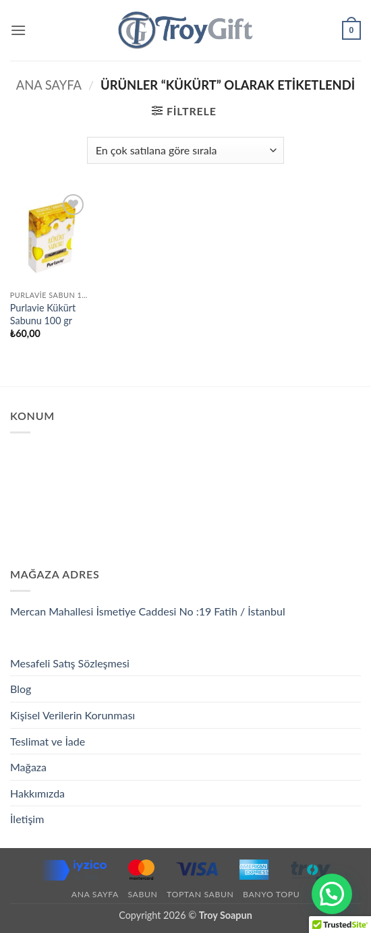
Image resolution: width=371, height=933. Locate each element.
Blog (20, 688)
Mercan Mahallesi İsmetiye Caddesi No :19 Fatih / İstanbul (147, 611)
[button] (18, 30)
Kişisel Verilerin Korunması (72, 715)
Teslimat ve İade (47, 741)
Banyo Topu (271, 894)
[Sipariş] (185, 150)
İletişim (27, 818)
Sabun (142, 894)
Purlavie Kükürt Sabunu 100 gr (43, 314)
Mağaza (28, 766)
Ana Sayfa (49, 85)
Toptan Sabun (200, 894)
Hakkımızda (37, 793)
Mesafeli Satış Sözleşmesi (70, 663)
